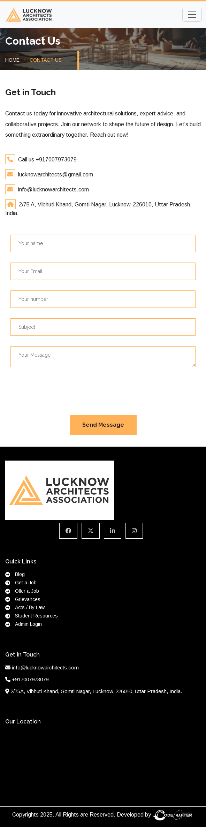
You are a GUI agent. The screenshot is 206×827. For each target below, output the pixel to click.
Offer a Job (22, 591)
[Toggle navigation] (192, 15)
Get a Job (21, 582)
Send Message (103, 425)
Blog (15, 574)
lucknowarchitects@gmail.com (55, 174)
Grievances (22, 599)
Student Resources (31, 616)
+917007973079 (30, 679)
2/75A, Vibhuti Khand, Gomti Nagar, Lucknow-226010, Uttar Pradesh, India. (96, 691)
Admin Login (23, 624)
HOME (12, 60)
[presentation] (63, 391)
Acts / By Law (25, 607)
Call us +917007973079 (47, 159)
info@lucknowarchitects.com (53, 189)
